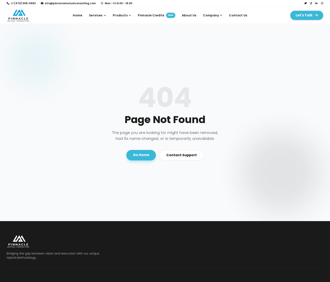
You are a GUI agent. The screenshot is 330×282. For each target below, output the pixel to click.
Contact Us (238, 15)
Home (77, 15)
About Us (189, 15)
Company (212, 15)
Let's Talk (307, 15)
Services (97, 15)
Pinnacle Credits (156, 15)
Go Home (141, 154)
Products (122, 15)
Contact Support (181, 155)
